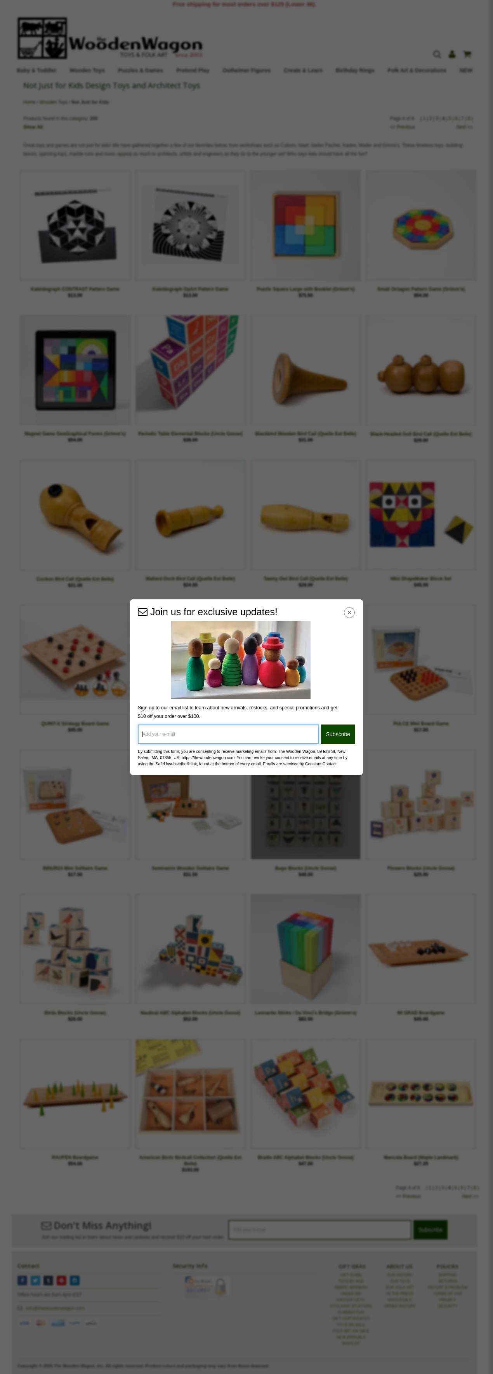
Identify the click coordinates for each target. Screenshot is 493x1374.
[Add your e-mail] (228, 734)
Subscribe (338, 734)
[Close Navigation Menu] (349, 612)
